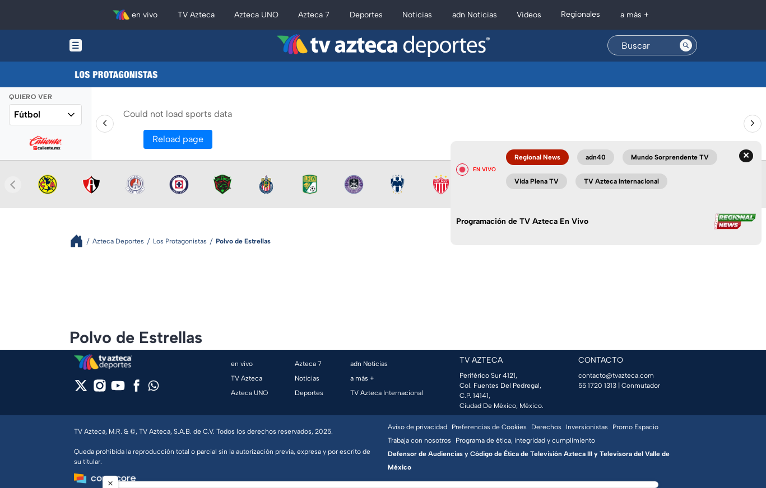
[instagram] (99, 389)
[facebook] (136, 389)
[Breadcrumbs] (80, 241)
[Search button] (686, 45)
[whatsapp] (153, 388)
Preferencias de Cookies (489, 427)
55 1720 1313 (597, 386)
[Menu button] (114, 45)
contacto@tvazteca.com (616, 375)
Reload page (177, 139)
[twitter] (81, 389)
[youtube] (118, 389)
